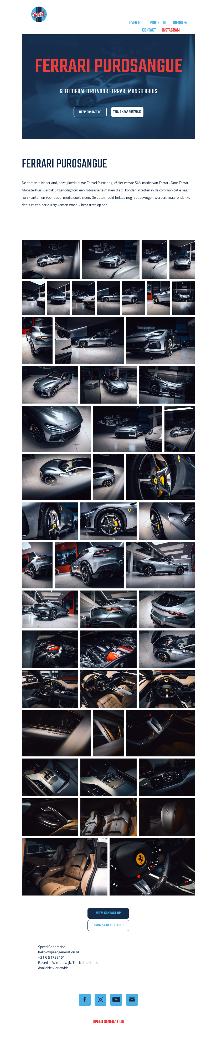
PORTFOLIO (158, 23)
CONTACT (149, 30)
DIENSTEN (180, 23)
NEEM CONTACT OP (90, 112)
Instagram (171, 30)
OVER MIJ (136, 23)
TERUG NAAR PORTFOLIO (127, 111)
